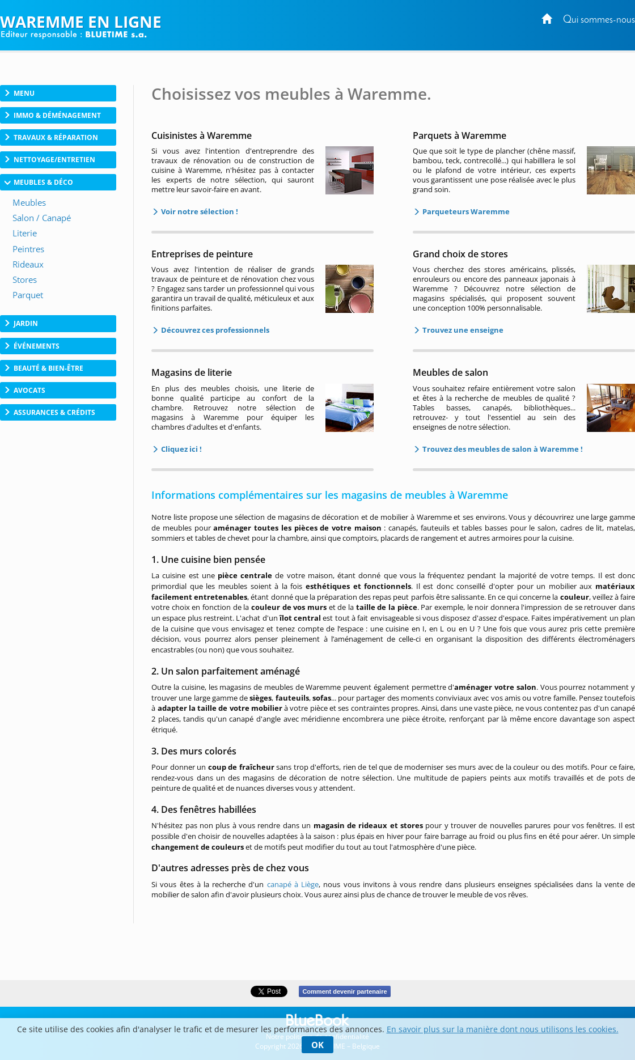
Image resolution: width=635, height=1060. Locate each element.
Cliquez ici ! (180, 449)
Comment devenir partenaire (344, 991)
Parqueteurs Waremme (465, 211)
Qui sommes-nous (599, 20)
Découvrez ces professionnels (214, 330)
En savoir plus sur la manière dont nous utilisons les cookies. (503, 1029)
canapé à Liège (293, 884)
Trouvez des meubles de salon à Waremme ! (502, 449)
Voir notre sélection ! (198, 211)
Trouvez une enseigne (462, 330)
